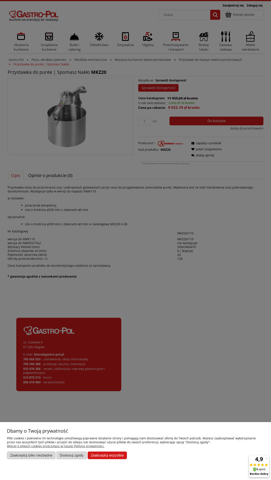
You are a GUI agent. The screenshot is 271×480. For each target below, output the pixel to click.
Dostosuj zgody (72, 455)
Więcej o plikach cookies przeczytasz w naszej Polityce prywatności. (55, 446)
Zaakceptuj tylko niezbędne (31, 455)
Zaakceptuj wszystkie (107, 455)
